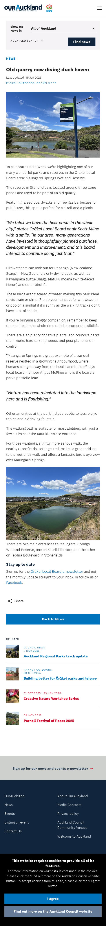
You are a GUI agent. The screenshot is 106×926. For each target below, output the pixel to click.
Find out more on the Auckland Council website (53, 911)
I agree (53, 898)
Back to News (53, 619)
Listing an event (16, 822)
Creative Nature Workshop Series (51, 698)
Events (9, 813)
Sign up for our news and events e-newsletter (53, 769)
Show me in (17, 28)
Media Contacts (69, 804)
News (10, 58)
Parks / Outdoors (20, 83)
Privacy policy (68, 813)
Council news (34, 647)
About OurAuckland (72, 796)
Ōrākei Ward (47, 83)
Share (15, 601)
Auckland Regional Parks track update (56, 656)
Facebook (14, 582)
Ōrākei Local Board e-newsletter (57, 571)
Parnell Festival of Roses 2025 (49, 721)
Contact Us (13, 831)
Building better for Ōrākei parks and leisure (60, 678)
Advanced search (27, 41)
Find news (81, 41)
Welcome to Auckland (74, 836)
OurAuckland (14, 796)
